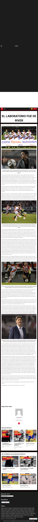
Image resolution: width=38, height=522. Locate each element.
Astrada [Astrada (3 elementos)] (22, 508)
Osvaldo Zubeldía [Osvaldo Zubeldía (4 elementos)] (32, 513)
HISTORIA (30, 457)
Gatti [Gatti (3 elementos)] (15, 511)
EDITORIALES (4, 458)
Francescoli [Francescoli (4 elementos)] (3, 511)
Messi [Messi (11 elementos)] (27, 513)
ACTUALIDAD (4, 457)
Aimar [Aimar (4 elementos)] (6, 508)
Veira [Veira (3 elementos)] (18, 516)
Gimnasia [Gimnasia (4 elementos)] (18, 511)
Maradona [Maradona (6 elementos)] (3, 513)
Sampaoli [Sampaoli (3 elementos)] (3, 516)
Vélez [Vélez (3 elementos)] (22, 516)
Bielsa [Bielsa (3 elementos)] (30, 508)
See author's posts (19, 420)
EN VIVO (35, 108)
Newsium (27, 520)
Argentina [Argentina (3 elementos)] (10, 508)
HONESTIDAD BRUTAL (24, 485)
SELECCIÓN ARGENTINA (4, 436)
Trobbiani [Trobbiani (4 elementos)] (14, 516)
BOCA (8, 474)
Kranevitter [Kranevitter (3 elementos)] (31, 511)
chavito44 (4, 125)
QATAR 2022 (4, 435)
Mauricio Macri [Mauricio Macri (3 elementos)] (18, 513)
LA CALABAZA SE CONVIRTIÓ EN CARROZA (7, 444)
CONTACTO (3, 518)
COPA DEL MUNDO (9, 457)
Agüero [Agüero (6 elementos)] (3, 508)
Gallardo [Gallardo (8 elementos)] (7, 511)
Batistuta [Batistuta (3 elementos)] (26, 508)
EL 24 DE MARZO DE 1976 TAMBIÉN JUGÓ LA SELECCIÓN (19, 444)
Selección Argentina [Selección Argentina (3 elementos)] (9, 516)
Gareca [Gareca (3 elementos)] (12, 511)
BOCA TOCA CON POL (30, 443)
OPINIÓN (8, 458)
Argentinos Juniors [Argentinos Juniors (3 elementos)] (16, 508)
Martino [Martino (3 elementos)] (7, 513)
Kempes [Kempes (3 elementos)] (26, 511)
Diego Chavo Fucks (9, 487)
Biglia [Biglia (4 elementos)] (33, 508)
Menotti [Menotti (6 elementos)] (23, 513)
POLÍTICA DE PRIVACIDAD (11, 518)
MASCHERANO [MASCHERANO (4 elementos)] (12, 513)
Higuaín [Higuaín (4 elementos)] (23, 511)
